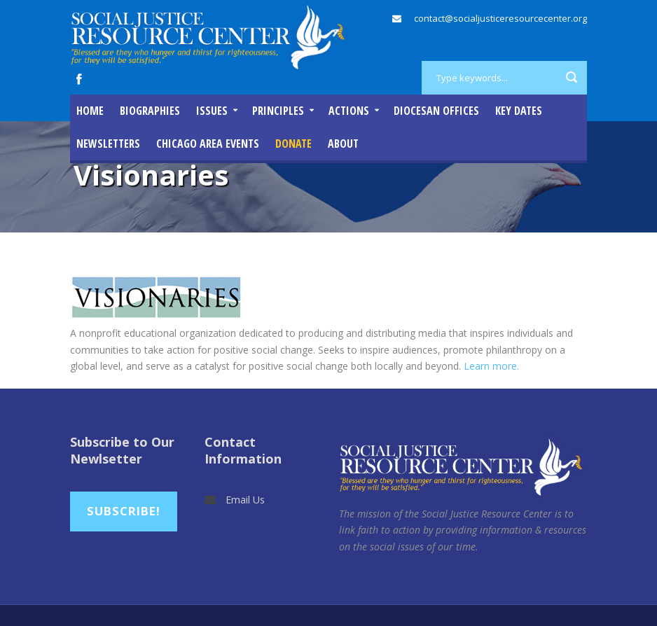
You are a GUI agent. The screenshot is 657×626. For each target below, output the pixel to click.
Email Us (245, 499)
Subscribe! (123, 511)
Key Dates (518, 110)
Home (90, 110)
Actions (348, 110)
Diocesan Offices (436, 110)
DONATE (293, 143)
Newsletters (108, 143)
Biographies (150, 110)
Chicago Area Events (207, 143)
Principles (278, 110)
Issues (212, 110)
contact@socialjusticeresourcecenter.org (500, 18)
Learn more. (491, 366)
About (343, 143)
